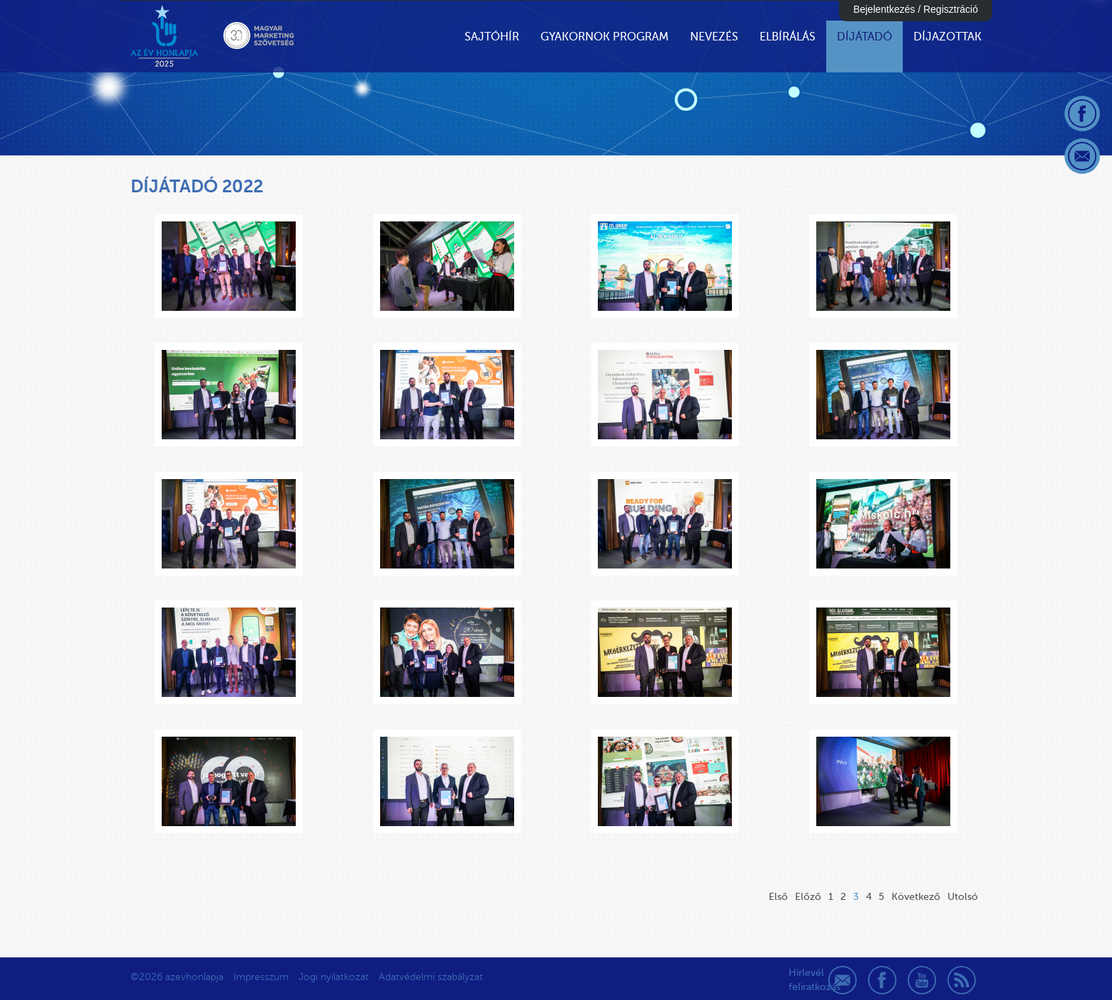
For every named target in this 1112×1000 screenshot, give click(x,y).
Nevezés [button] (714, 37)
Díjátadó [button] (864, 37)
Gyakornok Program (604, 37)
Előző (808, 896)
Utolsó (962, 896)
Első (778, 896)
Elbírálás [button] (788, 37)
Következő (915, 896)
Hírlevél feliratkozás (803, 979)
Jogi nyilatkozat (334, 977)
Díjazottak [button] (947, 37)
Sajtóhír (492, 37)
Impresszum (261, 977)
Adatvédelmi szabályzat (431, 977)
